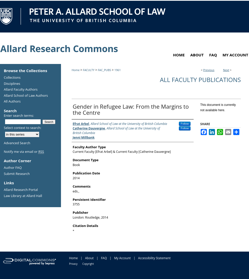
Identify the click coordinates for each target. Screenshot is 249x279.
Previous (208, 70)
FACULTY (89, 70)
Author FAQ (13, 168)
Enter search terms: (19, 115)
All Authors (12, 102)
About (89, 258)
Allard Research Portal (21, 190)
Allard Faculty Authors (21, 90)
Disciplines (12, 84)
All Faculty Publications (200, 79)
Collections (12, 78)
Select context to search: (22, 127)
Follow (185, 123)
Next (226, 70)
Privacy (73, 264)
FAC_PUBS (104, 70)
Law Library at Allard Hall (23, 196)
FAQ (104, 258)
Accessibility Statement (154, 258)
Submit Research (17, 174)
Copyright (88, 264)
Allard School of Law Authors (26, 96)
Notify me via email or (24, 152)
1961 (117, 70)
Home (76, 70)
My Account (122, 258)
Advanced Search (17, 143)
